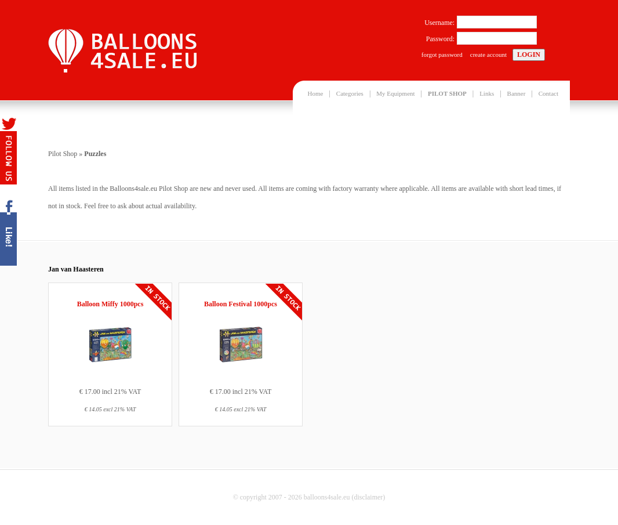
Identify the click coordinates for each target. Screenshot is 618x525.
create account (488, 54)
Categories (349, 93)
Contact (548, 93)
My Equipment (395, 93)
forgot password (442, 54)
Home (315, 93)
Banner (516, 93)
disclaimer (368, 497)
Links (486, 93)
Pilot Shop (62, 154)
